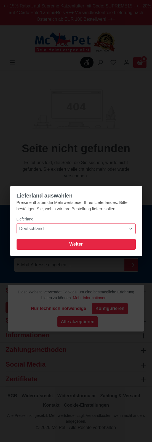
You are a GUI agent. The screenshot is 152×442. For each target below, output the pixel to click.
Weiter (76, 244)
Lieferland (25, 219)
